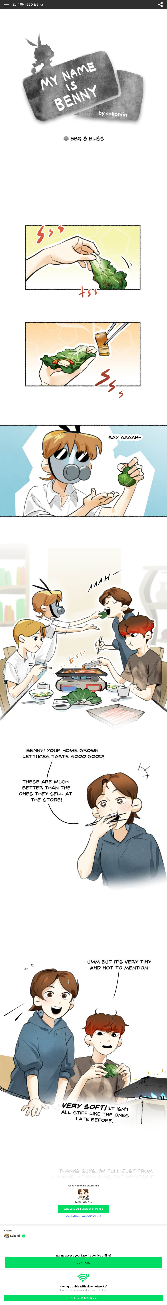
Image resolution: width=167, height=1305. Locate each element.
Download (83, 1262)
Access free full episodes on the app (83, 1209)
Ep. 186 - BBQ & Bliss (28, 4)
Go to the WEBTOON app (83, 1298)
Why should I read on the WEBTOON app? (83, 1216)
